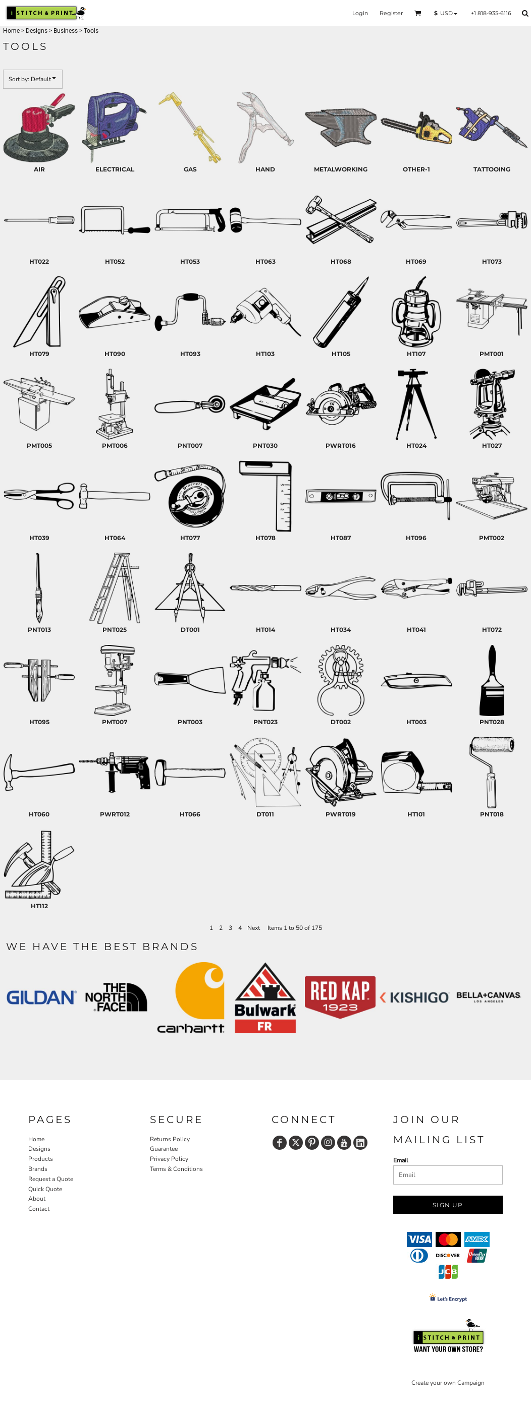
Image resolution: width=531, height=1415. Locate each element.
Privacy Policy (169, 1159)
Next (253, 928)
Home (11, 30)
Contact (38, 1209)
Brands (37, 1169)
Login (360, 13)
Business (66, 30)
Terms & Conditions (176, 1169)
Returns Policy (170, 1139)
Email (400, 1160)
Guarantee (164, 1149)
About (36, 1199)
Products (40, 1159)
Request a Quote (50, 1179)
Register (391, 13)
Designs (36, 30)
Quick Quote (45, 1189)
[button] (417, 13)
